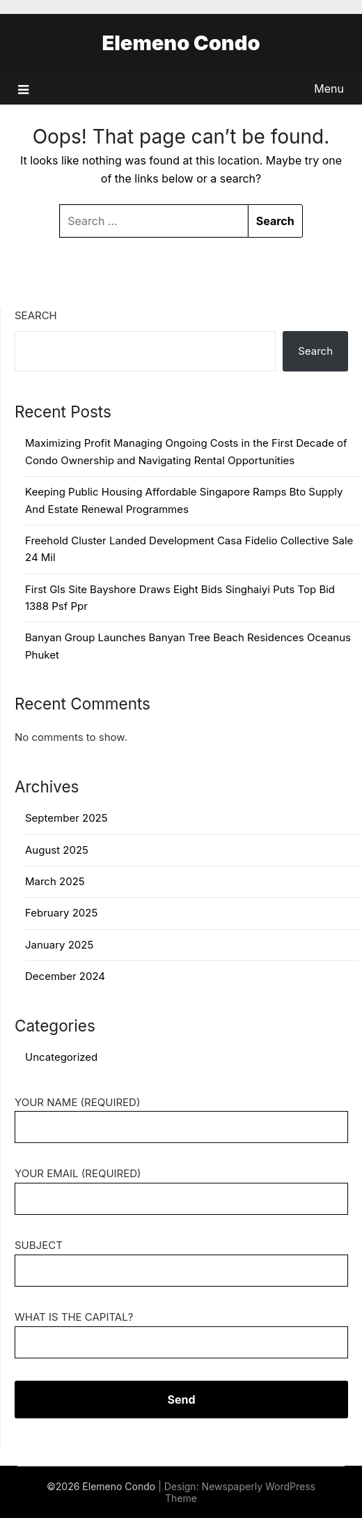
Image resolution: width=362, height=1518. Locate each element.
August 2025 (56, 850)
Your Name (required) (181, 1115)
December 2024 (65, 976)
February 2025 (61, 912)
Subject (181, 1258)
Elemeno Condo (181, 43)
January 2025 (59, 944)
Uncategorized (61, 1057)
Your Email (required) (181, 1186)
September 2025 (66, 818)
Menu (329, 88)
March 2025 (55, 881)
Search (36, 315)
